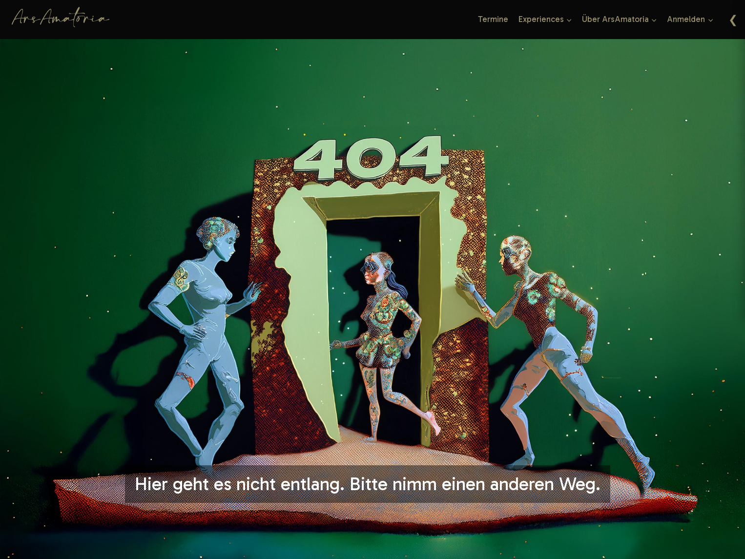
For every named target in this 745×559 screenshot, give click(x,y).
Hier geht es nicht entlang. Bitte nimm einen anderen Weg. (367, 484)
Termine (493, 19)
